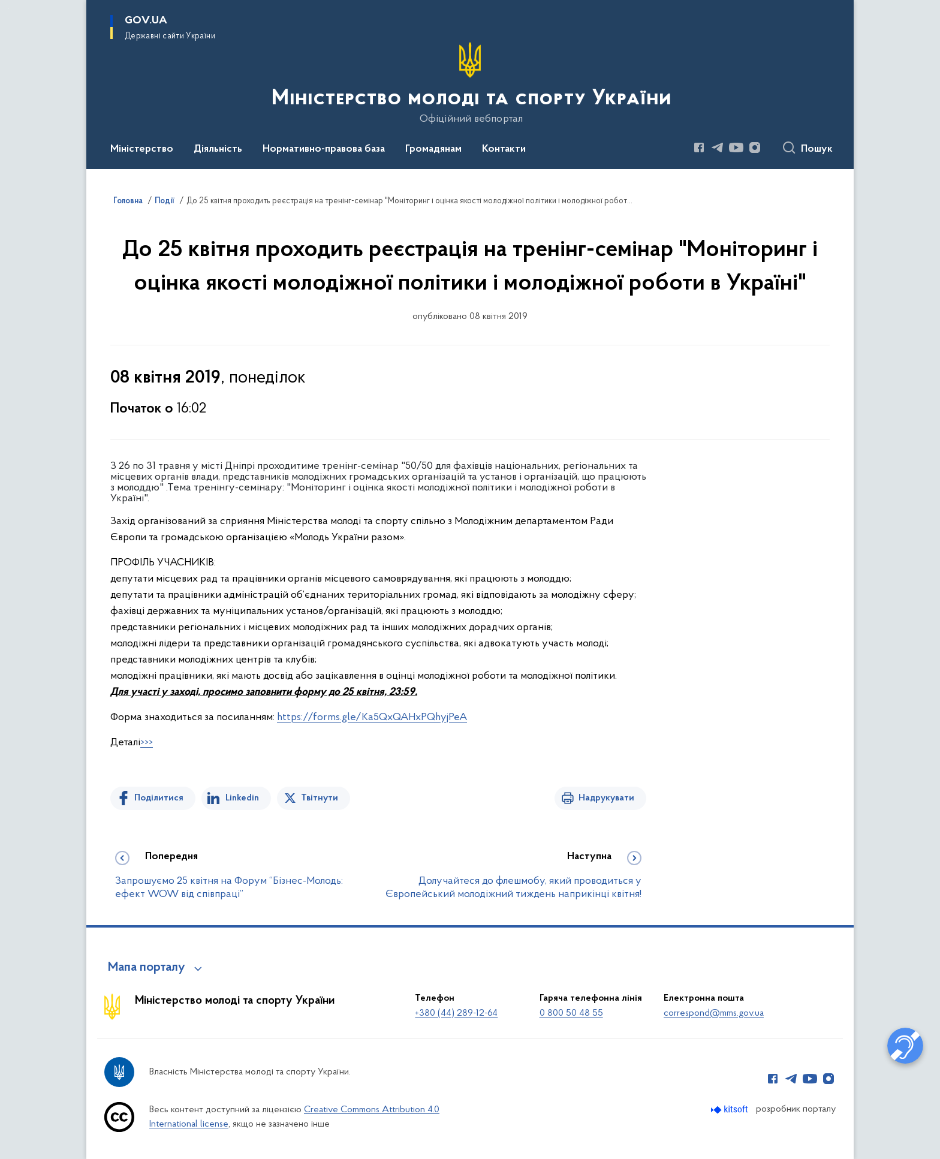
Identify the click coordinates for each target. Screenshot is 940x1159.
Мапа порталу (146, 967)
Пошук (817, 149)
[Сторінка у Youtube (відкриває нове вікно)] (736, 147)
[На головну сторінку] (470, 83)
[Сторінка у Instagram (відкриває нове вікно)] (755, 147)
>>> (146, 742)
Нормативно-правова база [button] (324, 149)
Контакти (504, 149)
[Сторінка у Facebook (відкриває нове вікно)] (699, 147)
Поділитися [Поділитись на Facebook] (158, 798)
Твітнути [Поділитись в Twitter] (319, 798)
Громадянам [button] (433, 149)
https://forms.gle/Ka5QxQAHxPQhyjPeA (372, 717)
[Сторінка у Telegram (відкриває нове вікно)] (717, 147)
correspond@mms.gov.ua (714, 1013)
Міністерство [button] (141, 149)
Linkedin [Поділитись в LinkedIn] (242, 798)
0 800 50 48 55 (571, 1013)
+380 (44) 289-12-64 (456, 1013)
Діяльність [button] (218, 149)
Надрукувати (606, 798)
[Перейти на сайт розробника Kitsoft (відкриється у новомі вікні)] (730, 1109)
